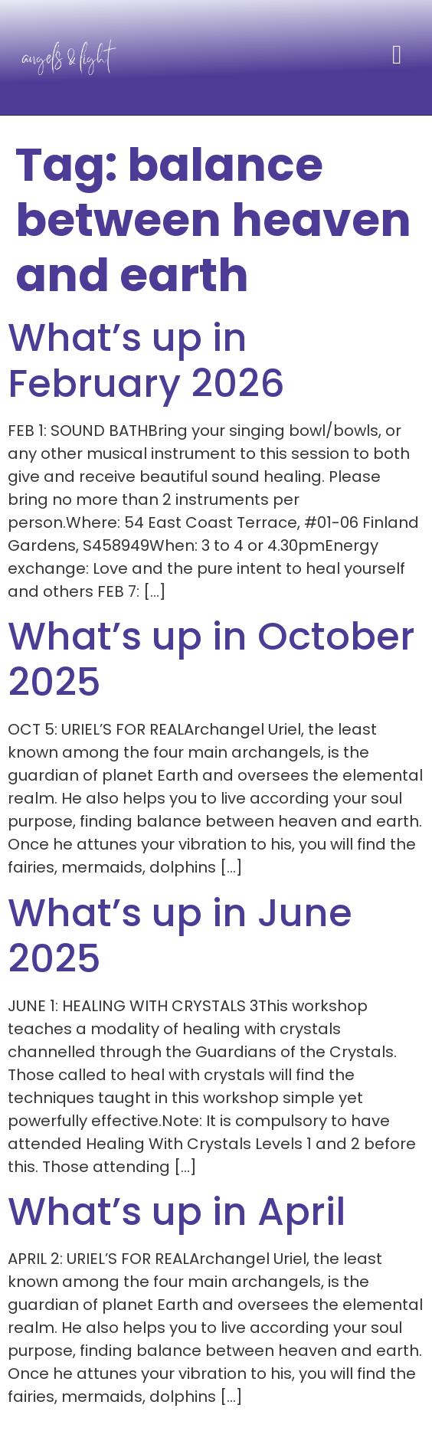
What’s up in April (177, 1212)
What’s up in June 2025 (180, 936)
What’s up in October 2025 (211, 659)
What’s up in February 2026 (146, 361)
